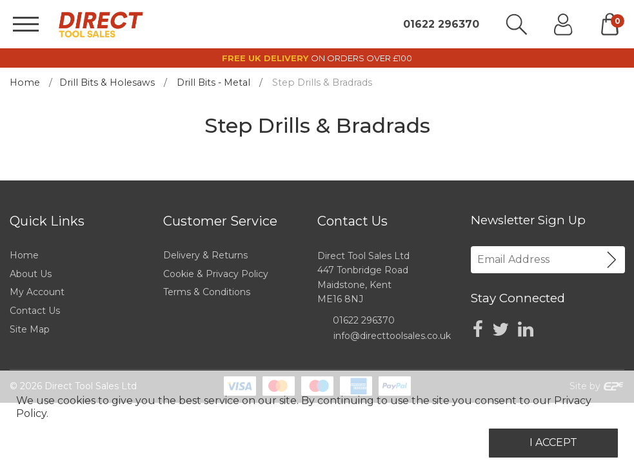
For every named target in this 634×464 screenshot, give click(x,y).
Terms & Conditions (206, 292)
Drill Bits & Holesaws (107, 82)
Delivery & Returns (205, 255)
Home (25, 82)
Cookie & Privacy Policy (215, 274)
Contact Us (35, 310)
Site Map (30, 329)
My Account (37, 292)
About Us (31, 274)
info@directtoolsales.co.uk (392, 336)
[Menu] (26, 24)
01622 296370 (441, 24)
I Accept (553, 442)
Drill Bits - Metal (213, 82)
